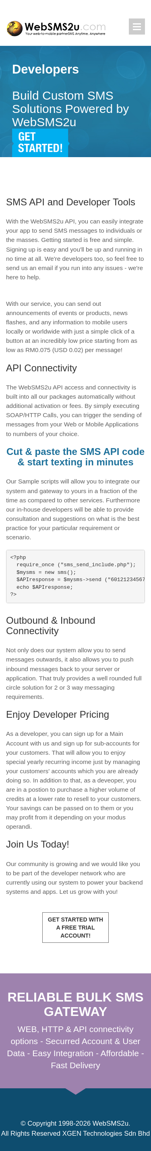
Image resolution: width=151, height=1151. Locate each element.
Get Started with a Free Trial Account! (75, 927)
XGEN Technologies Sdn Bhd (106, 1133)
